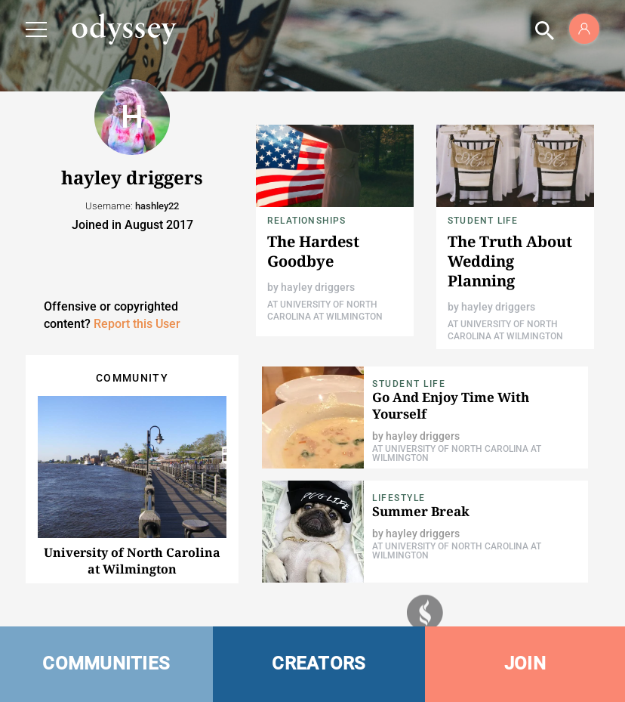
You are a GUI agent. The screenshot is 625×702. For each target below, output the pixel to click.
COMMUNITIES (106, 663)
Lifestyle (399, 498)
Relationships (306, 220)
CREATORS (318, 663)
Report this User (137, 324)
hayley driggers (318, 287)
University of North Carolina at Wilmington (132, 560)
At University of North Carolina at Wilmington (456, 453)
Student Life (483, 220)
